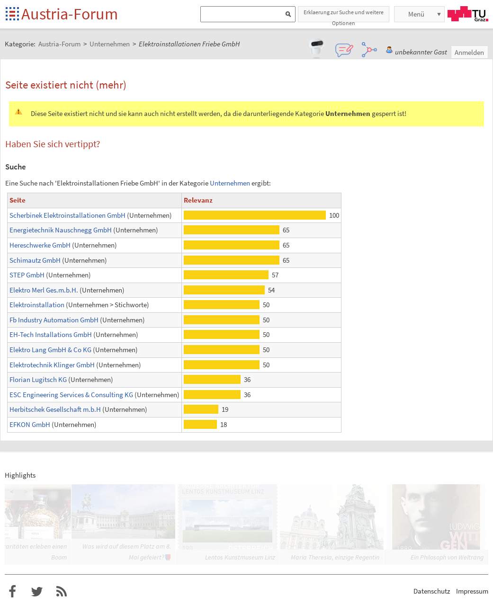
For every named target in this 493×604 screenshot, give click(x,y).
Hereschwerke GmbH (40, 244)
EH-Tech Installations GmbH (50, 334)
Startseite (13, 14)
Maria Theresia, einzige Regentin (335, 557)
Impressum (472, 590)
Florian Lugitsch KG (38, 379)
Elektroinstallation (36, 304)
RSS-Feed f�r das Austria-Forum (61, 591)
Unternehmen (230, 182)
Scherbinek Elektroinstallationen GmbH (67, 215)
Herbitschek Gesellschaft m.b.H (55, 409)
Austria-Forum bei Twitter (37, 591)
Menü (416, 13)
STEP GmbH (27, 274)
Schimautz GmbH (35, 260)
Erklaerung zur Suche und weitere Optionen (344, 15)
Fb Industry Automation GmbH (54, 319)
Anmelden (469, 52)
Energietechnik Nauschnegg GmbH (60, 229)
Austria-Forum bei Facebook (12, 591)
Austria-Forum (69, 14)
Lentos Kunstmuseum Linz (240, 557)
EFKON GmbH (29, 424)
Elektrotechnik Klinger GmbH (52, 364)
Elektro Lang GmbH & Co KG (50, 349)
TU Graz (468, 13)
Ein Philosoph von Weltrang (447, 557)
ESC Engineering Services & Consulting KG (71, 394)
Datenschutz (431, 590)
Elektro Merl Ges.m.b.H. (43, 289)
